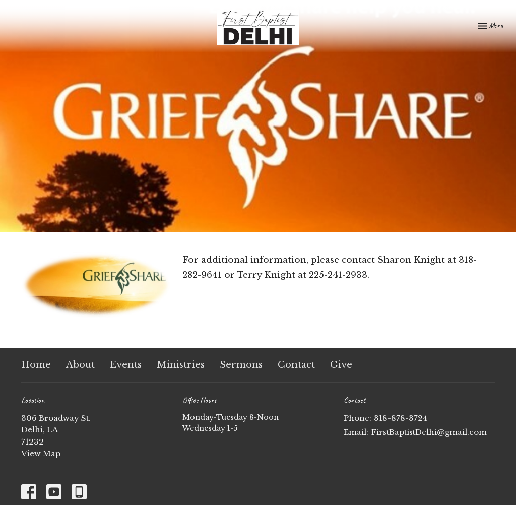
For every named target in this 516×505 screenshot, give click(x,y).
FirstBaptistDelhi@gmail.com (429, 432)
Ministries (181, 364)
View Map (40, 453)
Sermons (241, 364)
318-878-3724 (400, 418)
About (80, 364)
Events (126, 364)
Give (341, 364)
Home (36, 364)
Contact (296, 364)
